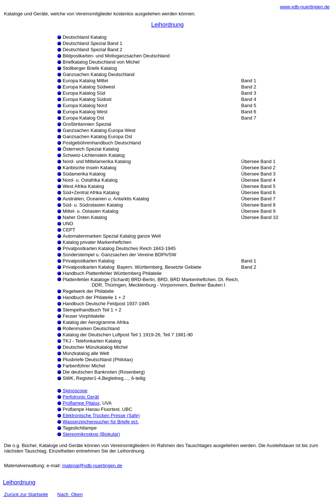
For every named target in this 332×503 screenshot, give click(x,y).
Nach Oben (70, 494)
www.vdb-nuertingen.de (305, 7)
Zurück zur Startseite (25, 494)
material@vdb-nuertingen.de (92, 465)
